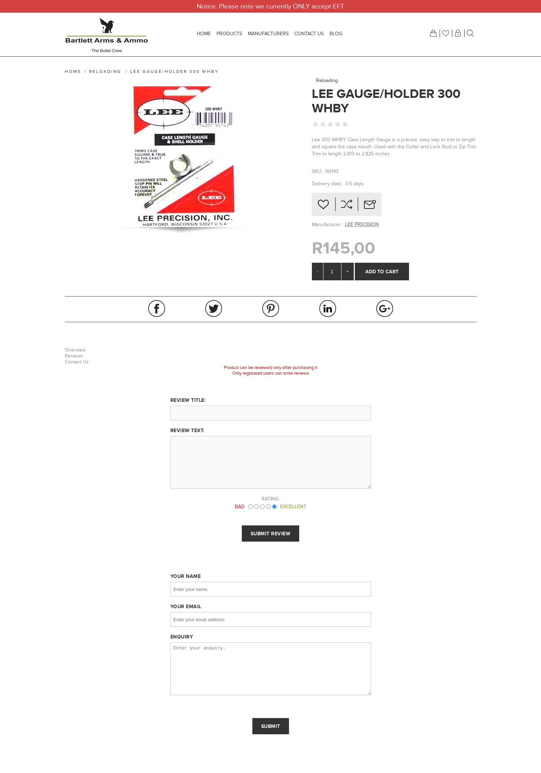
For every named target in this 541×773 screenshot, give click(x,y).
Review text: (187, 430)
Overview (75, 350)
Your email (185, 606)
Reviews (74, 356)
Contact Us (77, 362)
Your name (185, 576)
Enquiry (181, 637)
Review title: (188, 400)
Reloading (327, 80)
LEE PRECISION (362, 224)
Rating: (270, 499)
